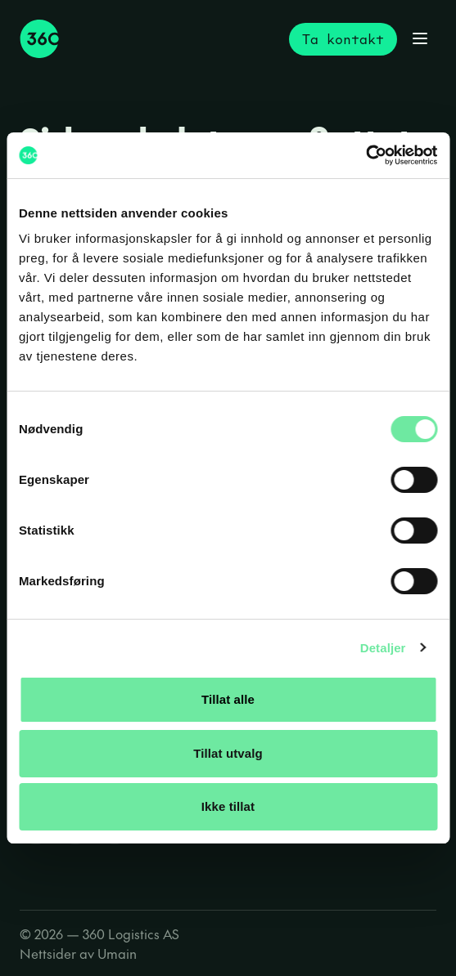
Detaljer (383, 648)
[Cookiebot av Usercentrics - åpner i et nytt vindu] (365, 155)
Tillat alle (228, 699)
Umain (117, 953)
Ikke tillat (228, 806)
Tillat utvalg (227, 753)
